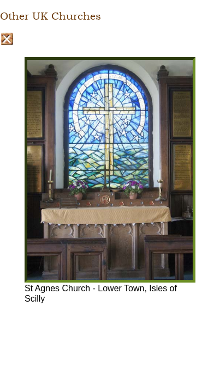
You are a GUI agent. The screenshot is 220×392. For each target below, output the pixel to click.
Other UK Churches (50, 16)
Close (7, 39)
